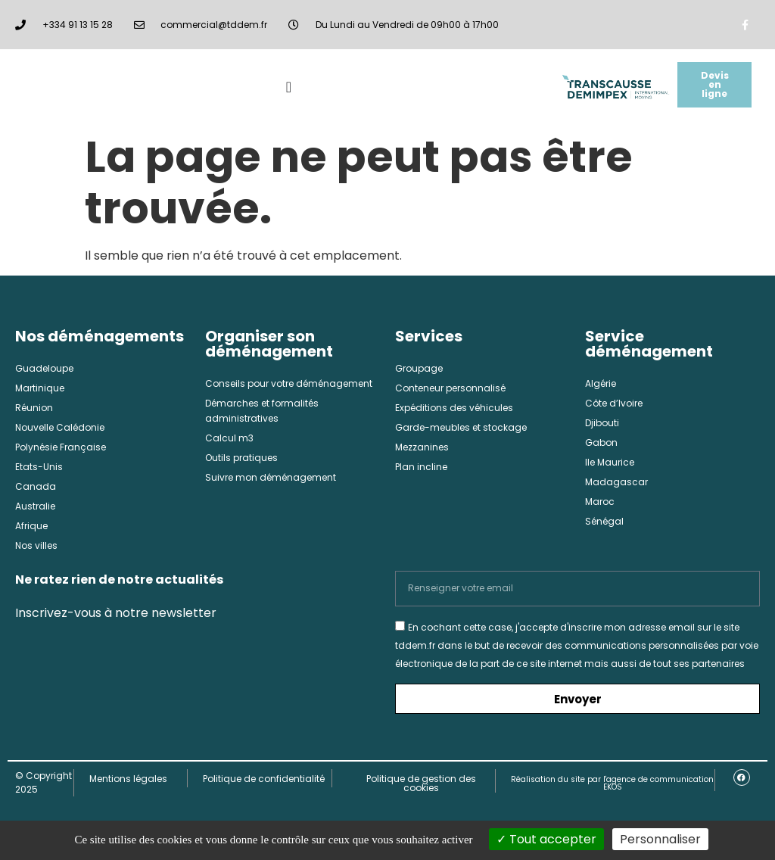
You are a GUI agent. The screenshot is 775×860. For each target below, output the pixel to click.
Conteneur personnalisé (450, 388)
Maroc (600, 501)
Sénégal (604, 521)
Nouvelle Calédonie (59, 427)
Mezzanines (422, 447)
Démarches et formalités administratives (262, 411)
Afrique (31, 525)
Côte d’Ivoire (614, 403)
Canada (35, 486)
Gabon (601, 442)
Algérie (600, 383)
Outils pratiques (241, 457)
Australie (35, 506)
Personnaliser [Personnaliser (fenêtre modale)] (660, 839)
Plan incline (421, 466)
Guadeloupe (44, 368)
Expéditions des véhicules (454, 407)
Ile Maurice (609, 462)
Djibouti (602, 422)
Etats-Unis (39, 466)
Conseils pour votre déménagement (288, 383)
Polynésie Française (60, 447)
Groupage (419, 368)
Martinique (39, 388)
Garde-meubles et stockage (461, 427)
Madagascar (616, 481)
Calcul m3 (229, 438)
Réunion (34, 407)
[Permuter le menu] (288, 87)
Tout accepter (546, 839)
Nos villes (36, 545)
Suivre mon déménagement (270, 477)
